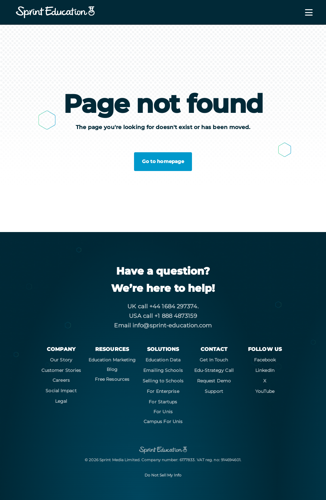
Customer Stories (61, 370)
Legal (61, 401)
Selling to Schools (163, 381)
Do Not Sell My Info (163, 475)
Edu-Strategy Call (214, 370)
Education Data (163, 360)
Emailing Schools (163, 370)
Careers (61, 380)
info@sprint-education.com (172, 325)
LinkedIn (264, 370)
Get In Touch (214, 360)
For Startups (163, 402)
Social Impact (61, 391)
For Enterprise (163, 391)
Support (214, 391)
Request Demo (214, 381)
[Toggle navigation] (305, 12)
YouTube (265, 391)
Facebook (265, 360)
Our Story (61, 360)
